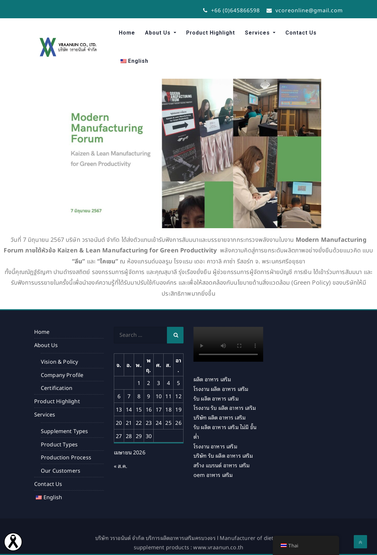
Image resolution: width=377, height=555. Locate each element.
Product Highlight (210, 33)
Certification (57, 387)
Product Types (59, 444)
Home (127, 33)
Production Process (66, 457)
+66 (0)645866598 (231, 10)
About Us (158, 33)
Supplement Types (64, 430)
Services (258, 33)
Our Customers (60, 470)
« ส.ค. (120, 465)
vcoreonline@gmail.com (304, 10)
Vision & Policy (59, 361)
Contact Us (301, 33)
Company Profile (62, 374)
